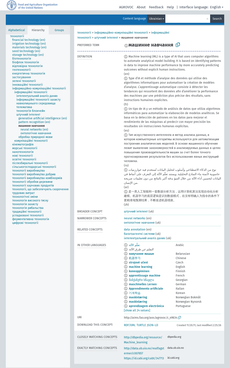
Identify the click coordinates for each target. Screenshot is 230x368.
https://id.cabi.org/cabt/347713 (144, 358)
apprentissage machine (144, 275)
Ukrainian (155, 19)
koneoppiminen (139, 271)
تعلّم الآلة (134, 245)
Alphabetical (16, 30)
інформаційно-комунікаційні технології (121, 32)
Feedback (156, 7)
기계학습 (134, 293)
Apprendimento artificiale (146, 288)
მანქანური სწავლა (141, 280)
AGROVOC (126, 7)
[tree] (38, 201)
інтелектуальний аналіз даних (144, 238)
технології (84, 32)
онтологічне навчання (139, 222)
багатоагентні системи (139, 234)
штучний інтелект (106, 37)
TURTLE (141, 325)
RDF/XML (130, 325)
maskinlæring (138, 297)
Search (217, 19)
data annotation (134, 229)
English (215, 7)
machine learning (140, 267)
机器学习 (134, 258)
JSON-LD (152, 325)
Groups (59, 30)
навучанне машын (141, 254)
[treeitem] (19, 36)
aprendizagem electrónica (146, 306)
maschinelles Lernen (143, 284)
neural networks (134, 218)
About (141, 7)
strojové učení (138, 262)
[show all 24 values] (137, 310)
